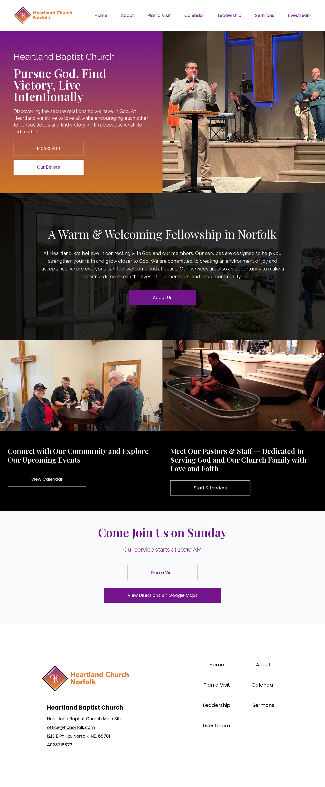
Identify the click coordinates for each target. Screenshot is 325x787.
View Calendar (47, 479)
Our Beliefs (48, 167)
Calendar (194, 15)
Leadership (229, 15)
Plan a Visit (159, 15)
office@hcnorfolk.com (71, 727)
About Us (162, 297)
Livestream (299, 15)
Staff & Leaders (210, 488)
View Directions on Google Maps (163, 595)
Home (100, 15)
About (127, 15)
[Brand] (43, 15)
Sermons (264, 15)
